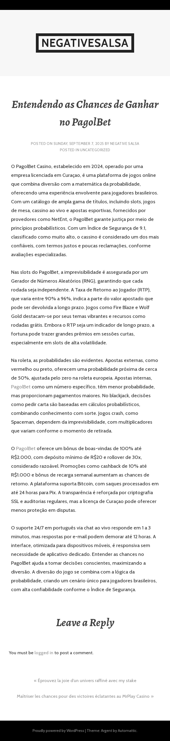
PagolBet (21, 387)
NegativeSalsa (85, 43)
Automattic (127, 730)
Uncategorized (95, 150)
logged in (43, 652)
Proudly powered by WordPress (58, 730)
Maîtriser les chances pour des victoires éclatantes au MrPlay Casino (83, 696)
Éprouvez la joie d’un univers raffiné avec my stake (87, 680)
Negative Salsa (124, 143)
